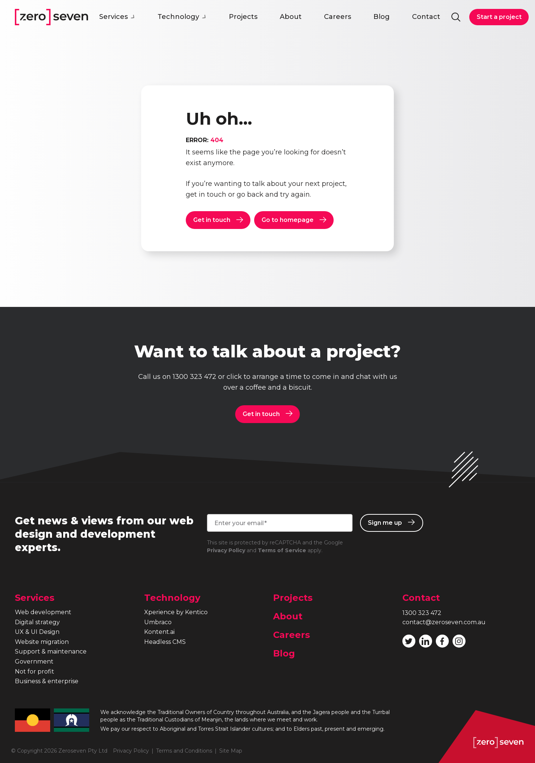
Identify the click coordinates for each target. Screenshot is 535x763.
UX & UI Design (37, 631)
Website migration (42, 641)
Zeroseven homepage (51, 17)
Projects (243, 17)
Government (34, 661)
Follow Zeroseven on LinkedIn (425, 641)
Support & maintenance (51, 651)
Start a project (499, 16)
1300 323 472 (194, 377)
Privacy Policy (226, 550)
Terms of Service (282, 550)
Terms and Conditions (184, 750)
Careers (337, 17)
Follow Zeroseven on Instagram (459, 641)
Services (117, 17)
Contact (426, 17)
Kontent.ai (159, 631)
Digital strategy (37, 622)
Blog (381, 17)
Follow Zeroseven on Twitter (408, 641)
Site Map (230, 750)
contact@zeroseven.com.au (444, 622)
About (291, 17)
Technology (182, 17)
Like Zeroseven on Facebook (442, 641)
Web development (43, 612)
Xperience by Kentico (176, 612)
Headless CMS (165, 641)
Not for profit (34, 671)
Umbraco (158, 622)
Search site (455, 17)
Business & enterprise (46, 681)
